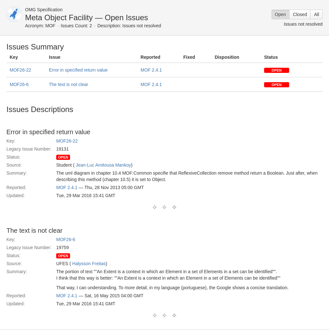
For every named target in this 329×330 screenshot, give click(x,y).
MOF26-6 (19, 84)
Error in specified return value (78, 70)
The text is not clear (68, 84)
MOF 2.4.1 (151, 70)
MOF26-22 (20, 70)
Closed (300, 14)
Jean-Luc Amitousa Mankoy (103, 165)
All (316, 14)
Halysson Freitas (89, 263)
